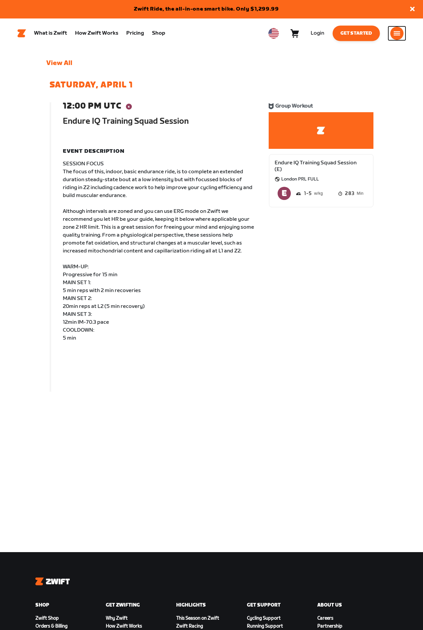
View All (59, 63)
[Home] (22, 33)
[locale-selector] (273, 33)
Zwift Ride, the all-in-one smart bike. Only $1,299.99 (206, 9)
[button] (412, 9)
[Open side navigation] (396, 33)
